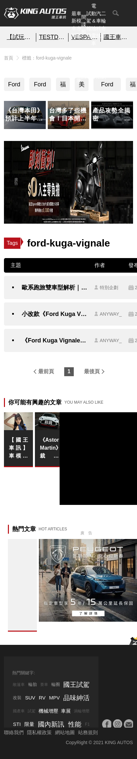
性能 (74, 724)
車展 (66, 711)
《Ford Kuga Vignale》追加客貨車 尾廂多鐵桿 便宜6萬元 (55, 340)
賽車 (44, 684)
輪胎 (32, 684)
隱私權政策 (39, 732)
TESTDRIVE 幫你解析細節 (52, 37)
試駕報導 (88, 25)
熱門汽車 (73, 65)
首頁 (8, 58)
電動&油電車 (93, 24)
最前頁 (46, 371)
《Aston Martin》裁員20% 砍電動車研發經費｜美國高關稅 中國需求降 (49, 448)
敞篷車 (19, 684)
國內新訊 (83, 65)
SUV (30, 697)
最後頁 (92, 371)
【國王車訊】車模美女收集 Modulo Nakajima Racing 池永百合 (18, 448)
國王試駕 (76, 684)
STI (16, 724)
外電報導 (88, 65)
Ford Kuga (40, 86)
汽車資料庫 (78, 65)
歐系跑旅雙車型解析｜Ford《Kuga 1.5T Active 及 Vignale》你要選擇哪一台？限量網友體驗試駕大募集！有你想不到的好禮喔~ (55, 287)
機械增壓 (48, 711)
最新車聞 (73, 25)
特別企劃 (103, 65)
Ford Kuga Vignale (107, 86)
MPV (54, 697)
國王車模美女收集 (116, 37)
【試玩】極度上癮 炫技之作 (20, 37)
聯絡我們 (14, 732)
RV (42, 697)
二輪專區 (103, 25)
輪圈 (55, 684)
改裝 (17, 697)
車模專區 (78, 25)
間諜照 (83, 24)
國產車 (19, 711)
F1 (87, 724)
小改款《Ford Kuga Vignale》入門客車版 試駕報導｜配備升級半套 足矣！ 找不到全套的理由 (55, 314)
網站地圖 (65, 732)
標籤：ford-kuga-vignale (46, 58)
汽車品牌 (93, 65)
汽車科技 (98, 25)
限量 (29, 724)
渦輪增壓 (82, 711)
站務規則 (88, 732)
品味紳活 (98, 65)
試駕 (32, 711)
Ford (14, 84)
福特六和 (63, 86)
